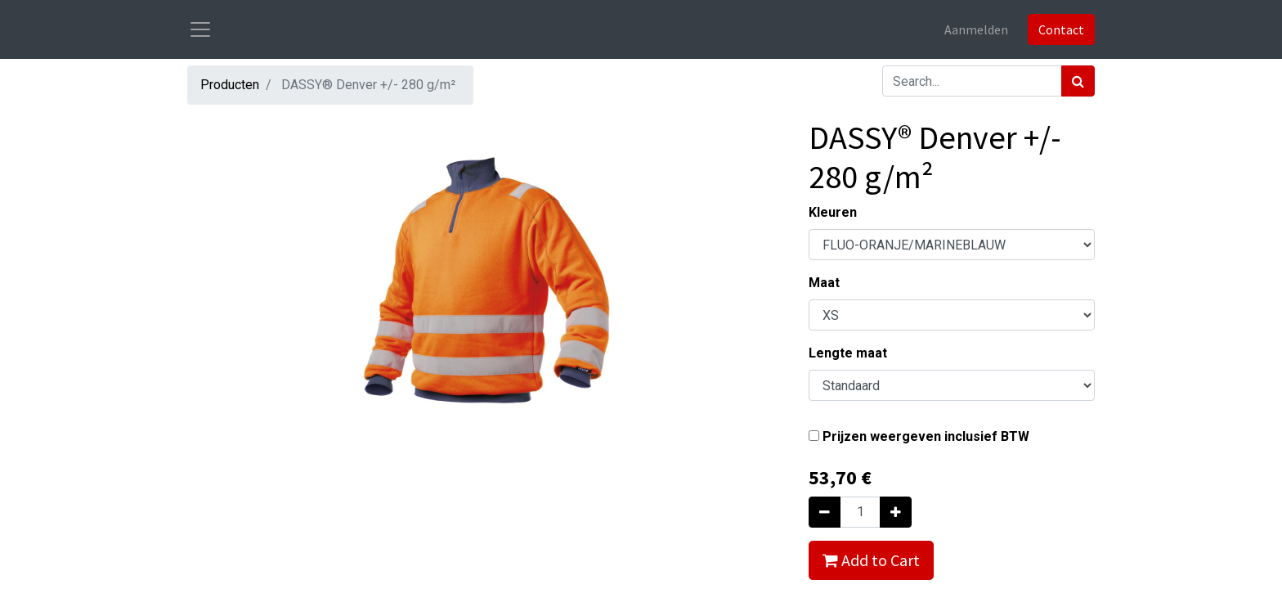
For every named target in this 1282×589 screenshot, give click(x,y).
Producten (229, 84)
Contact (1061, 29)
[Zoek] (1078, 81)
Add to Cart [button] (871, 560)
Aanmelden (976, 29)
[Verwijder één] (824, 512)
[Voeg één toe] (896, 512)
